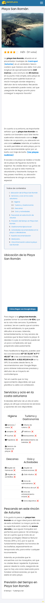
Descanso (19, 208)
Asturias (9, 64)
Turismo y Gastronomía (24, 205)
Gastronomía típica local (21, 227)
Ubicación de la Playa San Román (24, 193)
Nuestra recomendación (21, 236)
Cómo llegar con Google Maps (22, 309)
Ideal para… (15, 239)
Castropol (33, 61)
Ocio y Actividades (22, 211)
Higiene (17, 202)
